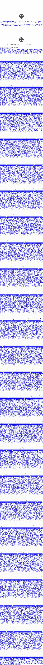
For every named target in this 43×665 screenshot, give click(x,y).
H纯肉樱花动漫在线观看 (11, 179)
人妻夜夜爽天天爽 (20, 62)
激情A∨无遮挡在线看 (24, 173)
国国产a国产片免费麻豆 (18, 631)
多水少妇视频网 (3, 91)
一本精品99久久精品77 (5, 194)
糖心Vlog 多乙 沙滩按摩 (25, 152)
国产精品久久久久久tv (26, 284)
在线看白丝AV (18, 179)
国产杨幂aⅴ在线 (39, 620)
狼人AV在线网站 (27, 281)
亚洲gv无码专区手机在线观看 (30, 555)
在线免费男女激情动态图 (11, 337)
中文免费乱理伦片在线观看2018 (5, 222)
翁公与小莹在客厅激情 (33, 467)
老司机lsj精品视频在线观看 (9, 228)
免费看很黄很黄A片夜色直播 (15, 406)
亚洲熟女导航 (37, 156)
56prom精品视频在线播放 (21, 180)
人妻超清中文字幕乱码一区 (34, 371)
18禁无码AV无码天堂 (6, 346)
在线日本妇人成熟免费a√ (6, 633)
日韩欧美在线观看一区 (7, 362)
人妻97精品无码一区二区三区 (25, 579)
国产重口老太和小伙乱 (29, 99)
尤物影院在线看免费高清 (18, 645)
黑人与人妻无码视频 (4, 303)
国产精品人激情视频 (34, 658)
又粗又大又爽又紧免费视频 (38, 180)
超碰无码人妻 (24, 104)
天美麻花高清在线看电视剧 (26, 275)
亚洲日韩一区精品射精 (10, 663)
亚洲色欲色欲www (17, 123)
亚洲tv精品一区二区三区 (19, 53)
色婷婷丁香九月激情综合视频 (20, 231)
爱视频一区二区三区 (35, 517)
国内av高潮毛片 (7, 516)
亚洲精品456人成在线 (20, 208)
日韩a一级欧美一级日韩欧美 (20, 622)
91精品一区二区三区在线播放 (19, 73)
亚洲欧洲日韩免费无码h (23, 615)
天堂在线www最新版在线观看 (15, 664)
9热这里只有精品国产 (29, 513)
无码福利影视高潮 (13, 144)
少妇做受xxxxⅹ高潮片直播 (26, 435)
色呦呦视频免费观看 (17, 349)
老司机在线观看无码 (19, 63)
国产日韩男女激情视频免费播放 (28, 379)
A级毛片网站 (33, 347)
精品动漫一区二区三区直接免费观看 (27, 207)
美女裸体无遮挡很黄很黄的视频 (36, 579)
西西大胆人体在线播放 (34, 451)
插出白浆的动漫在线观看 (29, 622)
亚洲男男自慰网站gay (28, 287)
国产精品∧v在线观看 (27, 580)
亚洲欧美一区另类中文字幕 (36, 518)
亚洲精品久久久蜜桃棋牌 (35, 389)
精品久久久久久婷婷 (15, 270)
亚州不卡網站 (36, 326)
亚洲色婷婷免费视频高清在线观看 (10, 415)
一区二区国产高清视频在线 (11, 306)
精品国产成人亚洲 (33, 623)
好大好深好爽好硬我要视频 (13, 182)
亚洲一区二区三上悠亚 (4, 397)
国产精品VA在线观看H (8, 512)
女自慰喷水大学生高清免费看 (26, 589)
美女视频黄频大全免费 (27, 323)
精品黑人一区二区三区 (35, 197)
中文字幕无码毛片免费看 (30, 229)
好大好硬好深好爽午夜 (17, 630)
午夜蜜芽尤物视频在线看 (10, 556)
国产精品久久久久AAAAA (36, 508)
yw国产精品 (10, 589)
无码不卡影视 (11, 78)
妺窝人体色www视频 (29, 180)
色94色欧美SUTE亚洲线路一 (15, 224)
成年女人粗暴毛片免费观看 (10, 644)
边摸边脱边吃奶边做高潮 (22, 482)
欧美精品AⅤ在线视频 (10, 352)
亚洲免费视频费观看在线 (8, 484)
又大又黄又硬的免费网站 (8, 328)
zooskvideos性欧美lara (7, 139)
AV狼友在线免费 (16, 531)
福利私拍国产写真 (32, 385)
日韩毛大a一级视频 (29, 403)
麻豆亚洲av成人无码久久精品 (24, 268)
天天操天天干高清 (33, 335)
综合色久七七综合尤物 (26, 642)
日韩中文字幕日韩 (5, 182)
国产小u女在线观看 (7, 385)
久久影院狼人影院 (32, 279)
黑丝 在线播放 (31, 131)
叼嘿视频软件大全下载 (29, 453)
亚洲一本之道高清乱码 (32, 570)
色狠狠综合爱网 (8, 459)
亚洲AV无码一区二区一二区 (20, 313)
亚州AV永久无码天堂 (22, 183)
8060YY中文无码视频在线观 (28, 151)
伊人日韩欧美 (33, 355)
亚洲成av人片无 (5, 466)
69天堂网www (36, 587)
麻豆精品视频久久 (7, 609)
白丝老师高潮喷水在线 (35, 647)
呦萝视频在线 (13, 587)
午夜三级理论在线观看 (9, 451)
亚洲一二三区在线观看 (13, 67)
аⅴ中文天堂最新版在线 (22, 641)
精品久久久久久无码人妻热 (17, 372)
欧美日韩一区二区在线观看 (35, 309)
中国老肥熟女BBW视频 (17, 611)
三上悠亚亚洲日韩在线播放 (21, 302)
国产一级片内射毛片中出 (9, 276)
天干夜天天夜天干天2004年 (13, 268)
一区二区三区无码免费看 (18, 68)
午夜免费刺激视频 (10, 661)
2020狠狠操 (35, 417)
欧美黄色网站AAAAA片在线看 (9, 402)
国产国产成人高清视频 (26, 150)
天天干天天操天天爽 (35, 566)
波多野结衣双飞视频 (8, 611)
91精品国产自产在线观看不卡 (25, 93)
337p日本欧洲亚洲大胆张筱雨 (15, 147)
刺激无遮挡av (27, 70)
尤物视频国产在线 (38, 320)
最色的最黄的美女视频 (32, 251)
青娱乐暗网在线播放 (5, 596)
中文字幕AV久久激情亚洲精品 (6, 93)
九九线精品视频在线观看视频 (9, 423)
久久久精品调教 (9, 450)
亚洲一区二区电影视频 (7, 587)
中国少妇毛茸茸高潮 (6, 427)
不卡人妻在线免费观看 (11, 164)
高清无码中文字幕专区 (6, 464)
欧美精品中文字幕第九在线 (10, 313)
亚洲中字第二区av (6, 234)
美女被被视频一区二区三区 (12, 568)
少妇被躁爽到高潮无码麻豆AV (6, 249)
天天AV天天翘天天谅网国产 (36, 113)
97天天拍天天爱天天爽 (4, 425)
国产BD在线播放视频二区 (30, 125)
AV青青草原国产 (37, 505)
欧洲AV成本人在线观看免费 (15, 579)
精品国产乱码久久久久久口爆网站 (19, 360)
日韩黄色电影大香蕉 (19, 323)
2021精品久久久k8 (12, 128)
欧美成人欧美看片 (15, 512)
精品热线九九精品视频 (10, 149)
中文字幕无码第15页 (11, 542)
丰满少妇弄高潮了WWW (25, 324)
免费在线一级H (27, 140)
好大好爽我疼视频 (3, 333)
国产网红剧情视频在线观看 (33, 463)
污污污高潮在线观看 (30, 183)
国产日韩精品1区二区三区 (6, 258)
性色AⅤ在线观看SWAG (14, 102)
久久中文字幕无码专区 (17, 219)
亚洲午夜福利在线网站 (28, 53)
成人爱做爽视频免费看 (26, 276)
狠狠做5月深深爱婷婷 (35, 662)
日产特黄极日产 (23, 657)
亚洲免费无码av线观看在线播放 (35, 380)
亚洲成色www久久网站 (15, 554)
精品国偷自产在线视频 (24, 156)
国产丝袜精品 (18, 113)
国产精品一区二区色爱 (7, 646)
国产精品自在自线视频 (35, 491)
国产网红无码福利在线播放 (5, 273)
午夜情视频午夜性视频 (35, 598)
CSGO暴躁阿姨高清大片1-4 (14, 232)
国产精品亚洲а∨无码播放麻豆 (34, 377)
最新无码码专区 (20, 221)
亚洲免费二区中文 (6, 260)
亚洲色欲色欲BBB (7, 615)
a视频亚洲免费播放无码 (17, 508)
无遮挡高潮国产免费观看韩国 (25, 271)
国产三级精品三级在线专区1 (19, 228)
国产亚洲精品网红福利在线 (23, 656)
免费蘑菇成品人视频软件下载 (6, 204)
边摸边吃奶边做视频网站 (22, 500)
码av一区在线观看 (21, 52)
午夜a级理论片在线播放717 (17, 566)
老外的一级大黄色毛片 (11, 169)
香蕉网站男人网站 (11, 426)
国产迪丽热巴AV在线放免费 (6, 448)
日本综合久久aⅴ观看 (27, 491)
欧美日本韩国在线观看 (24, 362)
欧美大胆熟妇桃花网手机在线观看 (16, 246)
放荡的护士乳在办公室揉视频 (13, 235)
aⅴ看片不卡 (33, 659)
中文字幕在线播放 (3, 338)
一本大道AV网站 (38, 196)
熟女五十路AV (15, 383)
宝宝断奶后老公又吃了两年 (6, 620)
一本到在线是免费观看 (23, 71)
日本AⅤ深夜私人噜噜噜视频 (23, 640)
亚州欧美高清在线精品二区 (28, 233)
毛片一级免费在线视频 (5, 347)
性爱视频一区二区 (19, 379)
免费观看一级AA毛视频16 (8, 331)
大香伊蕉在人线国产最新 (33, 147)
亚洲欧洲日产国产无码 (35, 457)
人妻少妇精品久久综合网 (31, 464)
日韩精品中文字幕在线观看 (6, 363)
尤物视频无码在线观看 (31, 500)
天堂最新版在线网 (31, 415)
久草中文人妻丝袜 (22, 429)
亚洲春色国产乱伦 (15, 638)
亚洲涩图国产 (17, 223)
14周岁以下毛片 (24, 545)
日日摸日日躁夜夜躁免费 (28, 62)
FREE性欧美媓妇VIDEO (27, 96)
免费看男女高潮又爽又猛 (23, 532)
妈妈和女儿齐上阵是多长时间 (17, 80)
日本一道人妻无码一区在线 (19, 661)
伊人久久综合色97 (16, 658)
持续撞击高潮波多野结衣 (16, 647)
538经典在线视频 (38, 415)
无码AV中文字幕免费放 (21, 195)
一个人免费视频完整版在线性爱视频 (20, 442)
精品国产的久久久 (21, 632)
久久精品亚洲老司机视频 (27, 61)
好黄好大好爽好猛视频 (23, 564)
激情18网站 (25, 269)
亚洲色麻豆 (4, 458)
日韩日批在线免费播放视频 (20, 407)
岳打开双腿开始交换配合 (34, 121)
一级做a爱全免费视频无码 (13, 656)
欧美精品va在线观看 (22, 303)
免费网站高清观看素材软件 (19, 307)
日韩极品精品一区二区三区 (8, 319)
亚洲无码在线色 (29, 312)
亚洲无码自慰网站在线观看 (35, 408)
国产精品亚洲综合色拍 (26, 621)
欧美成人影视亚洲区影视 (15, 117)
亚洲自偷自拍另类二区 (18, 227)
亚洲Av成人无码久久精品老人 (14, 287)
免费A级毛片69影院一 (27, 295)
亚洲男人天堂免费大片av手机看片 (6, 298)
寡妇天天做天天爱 (12, 225)
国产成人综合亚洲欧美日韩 (29, 300)
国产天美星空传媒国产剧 (23, 478)
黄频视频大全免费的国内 (18, 326)
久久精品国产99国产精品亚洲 (25, 480)
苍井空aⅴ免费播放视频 (9, 630)
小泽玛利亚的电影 (31, 636)
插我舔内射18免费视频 (16, 105)
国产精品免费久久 (38, 365)
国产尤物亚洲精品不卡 (35, 247)
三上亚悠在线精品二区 (20, 176)
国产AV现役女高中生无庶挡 (7, 141)
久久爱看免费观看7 (3, 180)
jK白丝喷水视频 (11, 114)
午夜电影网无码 (4, 217)
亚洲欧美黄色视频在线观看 (21, 306)
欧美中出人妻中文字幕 (36, 132)
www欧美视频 (2, 437)
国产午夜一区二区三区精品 (17, 299)
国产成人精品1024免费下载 (22, 559)
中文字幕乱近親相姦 (7, 586)
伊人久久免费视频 (23, 540)
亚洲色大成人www (11, 432)
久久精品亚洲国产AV (22, 638)
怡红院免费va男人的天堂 (8, 99)
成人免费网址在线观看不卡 (35, 645)
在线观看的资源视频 (3, 126)
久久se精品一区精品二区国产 (24, 322)
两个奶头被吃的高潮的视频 (29, 542)
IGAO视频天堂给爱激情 (11, 53)
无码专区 (35, 183)
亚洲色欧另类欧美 (17, 454)
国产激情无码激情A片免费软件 (6, 387)
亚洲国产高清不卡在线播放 (30, 94)
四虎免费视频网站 (23, 117)
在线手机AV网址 (6, 287)
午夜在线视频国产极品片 (20, 278)
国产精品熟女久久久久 (21, 544)
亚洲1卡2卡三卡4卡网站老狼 (27, 390)
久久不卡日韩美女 (9, 477)
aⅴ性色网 (15, 62)
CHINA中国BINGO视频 (35, 275)
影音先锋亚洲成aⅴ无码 (31, 514)
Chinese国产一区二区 (24, 456)
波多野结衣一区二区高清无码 (14, 194)
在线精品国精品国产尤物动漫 (5, 621)
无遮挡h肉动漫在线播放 (13, 481)
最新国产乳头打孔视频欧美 (29, 332)
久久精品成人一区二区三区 (35, 571)
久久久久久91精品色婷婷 (30, 488)
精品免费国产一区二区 (20, 520)
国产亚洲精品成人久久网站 (7, 175)
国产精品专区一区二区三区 (21, 229)
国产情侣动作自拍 (30, 143)
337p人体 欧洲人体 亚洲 (18, 413)
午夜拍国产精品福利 (20, 243)
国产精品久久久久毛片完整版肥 (18, 373)
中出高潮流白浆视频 (38, 125)
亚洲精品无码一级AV (17, 348)
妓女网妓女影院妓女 (15, 294)
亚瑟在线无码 (10, 279)
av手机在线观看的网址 (16, 530)
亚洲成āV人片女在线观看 (34, 168)
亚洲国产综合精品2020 (38, 52)
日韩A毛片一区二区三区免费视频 (32, 503)
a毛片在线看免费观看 (31, 104)
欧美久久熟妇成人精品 (9, 595)
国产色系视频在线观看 (25, 534)
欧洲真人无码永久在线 (33, 54)
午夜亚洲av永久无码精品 (8, 398)
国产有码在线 (12, 280)
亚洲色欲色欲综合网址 (37, 255)
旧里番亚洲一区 (37, 387)
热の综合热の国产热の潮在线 (24, 310)
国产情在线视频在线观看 (4, 463)
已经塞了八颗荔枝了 (37, 86)
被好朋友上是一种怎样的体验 (36, 198)
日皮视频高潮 (36, 409)
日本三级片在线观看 (3, 189)
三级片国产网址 (32, 381)
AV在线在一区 (22, 287)
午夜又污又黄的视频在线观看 (26, 611)
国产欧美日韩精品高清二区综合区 (34, 425)
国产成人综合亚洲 (14, 157)
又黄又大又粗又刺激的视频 (33, 74)
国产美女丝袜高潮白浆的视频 (14, 493)
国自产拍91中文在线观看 (34, 554)
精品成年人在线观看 (36, 163)
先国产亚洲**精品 (20, 91)
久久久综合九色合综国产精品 (29, 216)
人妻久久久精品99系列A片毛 (18, 202)
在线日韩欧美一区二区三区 (18, 253)
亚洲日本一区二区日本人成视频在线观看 (35, 434)
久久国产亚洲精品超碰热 (8, 61)
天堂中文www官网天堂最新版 (28, 88)
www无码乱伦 (38, 528)
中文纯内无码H (24, 254)
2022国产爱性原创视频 (25, 158)
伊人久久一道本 (38, 567)
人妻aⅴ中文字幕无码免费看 (20, 116)
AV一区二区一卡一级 (33, 272)
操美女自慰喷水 (18, 321)
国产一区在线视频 (33, 349)
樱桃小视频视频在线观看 (19, 378)
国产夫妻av (33, 271)
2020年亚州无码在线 (31, 334)
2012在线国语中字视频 (24, 319)
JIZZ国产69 (12, 515)
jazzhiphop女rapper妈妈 (36, 127)
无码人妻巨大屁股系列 (25, 100)
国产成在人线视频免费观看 (13, 143)
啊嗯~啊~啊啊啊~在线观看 (5, 69)
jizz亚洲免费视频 (6, 225)
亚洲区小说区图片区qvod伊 (33, 305)
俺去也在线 (29, 638)
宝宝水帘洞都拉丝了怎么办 (35, 119)
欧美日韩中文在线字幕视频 (32, 129)
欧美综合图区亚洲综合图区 (33, 77)
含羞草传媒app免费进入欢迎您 (8, 540)
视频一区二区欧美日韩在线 (26, 483)
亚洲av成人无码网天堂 (16, 320)
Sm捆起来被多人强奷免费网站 (25, 613)
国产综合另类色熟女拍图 (9, 77)
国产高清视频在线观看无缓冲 (20, 513)
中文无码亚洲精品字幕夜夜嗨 (23, 404)
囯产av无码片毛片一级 (20, 220)
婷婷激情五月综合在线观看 (35, 281)
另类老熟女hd (38, 410)
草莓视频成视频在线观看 (29, 505)
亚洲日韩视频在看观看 (36, 243)
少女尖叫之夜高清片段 (17, 509)
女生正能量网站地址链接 (8, 372)
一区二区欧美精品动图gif (28, 220)
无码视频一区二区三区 (27, 246)
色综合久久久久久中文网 (15, 598)
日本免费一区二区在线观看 (37, 350)
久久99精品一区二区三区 (24, 54)
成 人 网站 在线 (15, 190)
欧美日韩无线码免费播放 (31, 543)
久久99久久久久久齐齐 (13, 440)
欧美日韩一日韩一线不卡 (9, 534)
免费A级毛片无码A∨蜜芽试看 (24, 412)
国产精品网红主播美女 (18, 460)
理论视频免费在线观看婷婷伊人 (18, 89)
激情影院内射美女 (24, 248)
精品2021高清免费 (23, 485)
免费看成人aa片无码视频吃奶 (26, 474)
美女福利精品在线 (6, 286)
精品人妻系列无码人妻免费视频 (18, 146)
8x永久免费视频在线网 (10, 123)
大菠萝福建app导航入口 (18, 284)
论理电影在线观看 (32, 528)
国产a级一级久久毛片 (38, 416)
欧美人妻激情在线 (28, 389)
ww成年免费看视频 (28, 424)
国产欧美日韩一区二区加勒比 (23, 131)
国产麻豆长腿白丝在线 (22, 397)
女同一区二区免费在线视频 (6, 467)
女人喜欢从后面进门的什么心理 (13, 592)
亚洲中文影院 (25, 77)
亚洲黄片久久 (36, 612)
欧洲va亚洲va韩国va (5, 339)
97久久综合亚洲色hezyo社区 (31, 280)
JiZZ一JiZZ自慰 (8, 510)
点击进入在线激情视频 (34, 604)
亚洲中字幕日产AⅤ (22, 304)
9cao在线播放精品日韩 (28, 273)
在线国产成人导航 (22, 490)
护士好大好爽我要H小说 (25, 475)
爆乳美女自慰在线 (25, 74)
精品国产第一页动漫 (16, 201)
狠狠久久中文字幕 (31, 193)
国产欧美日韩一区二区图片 (8, 581)
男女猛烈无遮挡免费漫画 (25, 121)
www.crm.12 (2, 209)
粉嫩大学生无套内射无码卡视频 (8, 326)
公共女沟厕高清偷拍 (23, 86)
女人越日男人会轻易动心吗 (24, 294)
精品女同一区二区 (3, 647)
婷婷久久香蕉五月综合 (32, 404)
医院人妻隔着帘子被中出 (8, 594)
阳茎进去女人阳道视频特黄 (6, 494)
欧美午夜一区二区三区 (37, 630)
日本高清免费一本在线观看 (26, 384)
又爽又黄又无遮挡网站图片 (14, 558)
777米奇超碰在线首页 (9, 557)
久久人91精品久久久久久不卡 (20, 90)
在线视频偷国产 (21, 190)
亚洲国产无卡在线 (5, 637)
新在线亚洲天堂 (12, 148)
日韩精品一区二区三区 (16, 620)
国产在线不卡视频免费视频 (5, 435)
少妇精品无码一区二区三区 (25, 610)
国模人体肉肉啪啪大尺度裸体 (37, 208)
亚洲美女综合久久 (35, 619)
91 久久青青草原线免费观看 (15, 301)
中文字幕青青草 (38, 520)
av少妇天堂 (27, 501)
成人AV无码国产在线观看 (12, 519)
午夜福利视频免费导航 (34, 475)
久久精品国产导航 (13, 391)
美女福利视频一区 (30, 148)
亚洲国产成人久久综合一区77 (31, 311)
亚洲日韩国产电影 (22, 593)
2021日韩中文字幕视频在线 (20, 241)
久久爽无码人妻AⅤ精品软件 (26, 530)
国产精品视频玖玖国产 (14, 334)
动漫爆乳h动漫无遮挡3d (27, 358)
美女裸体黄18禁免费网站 (11, 416)
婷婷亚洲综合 (2, 183)
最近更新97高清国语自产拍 (14, 660)
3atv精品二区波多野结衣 (13, 544)
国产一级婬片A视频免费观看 (22, 439)
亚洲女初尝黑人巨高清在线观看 (14, 359)
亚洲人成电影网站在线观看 (34, 427)
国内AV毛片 (4, 491)
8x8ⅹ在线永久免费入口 (11, 206)
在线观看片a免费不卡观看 (18, 618)
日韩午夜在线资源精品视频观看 (22, 570)
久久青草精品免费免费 (18, 209)
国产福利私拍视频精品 (18, 384)
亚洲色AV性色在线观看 (29, 492)
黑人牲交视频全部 (25, 364)
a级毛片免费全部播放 (28, 101)
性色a (41, 489)
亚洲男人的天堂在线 (20, 165)
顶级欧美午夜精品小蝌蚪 (12, 170)
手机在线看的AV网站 (24, 604)
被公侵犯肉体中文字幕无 (17, 256)
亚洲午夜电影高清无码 (11, 455)
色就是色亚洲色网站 (28, 170)
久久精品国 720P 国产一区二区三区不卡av (33, 205)
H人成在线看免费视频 (38, 225)
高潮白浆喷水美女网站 (20, 494)
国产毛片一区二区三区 (27, 247)
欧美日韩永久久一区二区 (5, 624)
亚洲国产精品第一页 (17, 230)
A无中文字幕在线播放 (15, 183)
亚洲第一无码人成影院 (13, 466)
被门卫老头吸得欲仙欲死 (26, 566)
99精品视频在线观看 (9, 173)
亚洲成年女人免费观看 (5, 78)
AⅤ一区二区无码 (6, 558)
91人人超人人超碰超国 (25, 349)
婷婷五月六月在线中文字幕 (30, 303)
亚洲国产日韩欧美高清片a (29, 69)
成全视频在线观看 (14, 541)
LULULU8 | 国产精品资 (32, 462)
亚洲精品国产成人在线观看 (19, 491)
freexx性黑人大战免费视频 (6, 157)
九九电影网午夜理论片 (32, 154)
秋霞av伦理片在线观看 (16, 309)
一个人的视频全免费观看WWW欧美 (32, 274)
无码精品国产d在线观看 (4, 401)
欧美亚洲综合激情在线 (26, 460)
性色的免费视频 (6, 410)
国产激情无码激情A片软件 (35, 227)
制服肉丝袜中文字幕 (36, 454)
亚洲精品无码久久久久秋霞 (14, 272)
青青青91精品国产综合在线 (9, 73)
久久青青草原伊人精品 (12, 379)
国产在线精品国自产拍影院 (13, 532)
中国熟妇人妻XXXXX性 (21, 634)
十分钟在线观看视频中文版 (34, 660)
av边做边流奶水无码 (26, 423)
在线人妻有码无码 (18, 178)
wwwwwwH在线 (3, 650)
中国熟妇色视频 (27, 443)
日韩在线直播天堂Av (38, 481)
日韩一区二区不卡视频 (8, 254)
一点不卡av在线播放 (35, 384)
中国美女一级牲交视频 (31, 320)
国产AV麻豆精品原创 (38, 639)
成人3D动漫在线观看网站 (14, 564)
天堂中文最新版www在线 (26, 486)
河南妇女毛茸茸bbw (23, 148)
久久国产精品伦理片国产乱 (8, 511)
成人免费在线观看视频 (18, 74)
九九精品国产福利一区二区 (11, 241)
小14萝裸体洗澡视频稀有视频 (15, 604)
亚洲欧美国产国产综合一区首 (18, 141)
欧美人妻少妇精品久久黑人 (27, 458)
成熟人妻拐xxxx (22, 592)
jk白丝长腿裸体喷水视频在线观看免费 (9, 388)
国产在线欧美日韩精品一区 (31, 302)
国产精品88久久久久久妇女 (32, 260)
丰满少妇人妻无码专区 (11, 332)
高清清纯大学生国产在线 (34, 217)
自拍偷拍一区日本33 (10, 335)
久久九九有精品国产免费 (29, 405)
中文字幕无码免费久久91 (36, 118)
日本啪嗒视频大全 (32, 562)
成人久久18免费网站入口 (13, 129)
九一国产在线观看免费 (30, 66)
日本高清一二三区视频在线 (28, 255)
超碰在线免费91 (33, 480)
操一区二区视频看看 (18, 269)
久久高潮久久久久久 (30, 481)
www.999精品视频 (31, 232)
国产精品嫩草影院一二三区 (33, 440)
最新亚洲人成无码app (38, 615)
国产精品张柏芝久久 (22, 153)
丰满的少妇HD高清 (29, 87)
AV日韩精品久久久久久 (10, 390)
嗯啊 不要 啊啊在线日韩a (10, 247)
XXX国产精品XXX (19, 126)
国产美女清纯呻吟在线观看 (27, 449)
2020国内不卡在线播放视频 (23, 565)
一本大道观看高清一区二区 (27, 127)
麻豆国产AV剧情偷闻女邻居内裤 (28, 209)
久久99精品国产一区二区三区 (11, 535)
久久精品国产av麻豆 (25, 106)
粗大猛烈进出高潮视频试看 (10, 278)
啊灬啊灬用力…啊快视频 (12, 125)
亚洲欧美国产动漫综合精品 (10, 610)
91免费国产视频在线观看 (25, 450)
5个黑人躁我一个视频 (36, 354)
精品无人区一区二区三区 (32, 456)
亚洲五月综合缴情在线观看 (22, 553)
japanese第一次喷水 (16, 319)
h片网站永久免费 (39, 349)
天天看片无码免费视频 (23, 308)
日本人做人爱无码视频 (30, 386)
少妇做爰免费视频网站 (21, 492)
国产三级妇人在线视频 (15, 305)
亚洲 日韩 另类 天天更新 (9, 349)
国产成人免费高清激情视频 (15, 569)
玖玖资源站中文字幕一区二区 (7, 658)
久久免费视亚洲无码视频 (25, 459)
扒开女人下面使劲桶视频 (21, 386)
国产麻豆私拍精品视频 (28, 267)
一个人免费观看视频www (37, 165)
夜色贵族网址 (20, 510)
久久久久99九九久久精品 (10, 417)
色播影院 (31, 454)
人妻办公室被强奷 (14, 52)
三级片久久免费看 (29, 350)
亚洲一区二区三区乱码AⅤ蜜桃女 (20, 489)
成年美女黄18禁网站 (16, 557)
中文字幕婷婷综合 (39, 400)
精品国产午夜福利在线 (13, 399)
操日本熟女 (30, 132)
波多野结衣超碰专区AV (7, 554)
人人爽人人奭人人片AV (20, 169)
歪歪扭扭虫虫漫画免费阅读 (12, 193)
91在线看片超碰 (15, 322)
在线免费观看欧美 (39, 462)
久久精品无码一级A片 (30, 431)
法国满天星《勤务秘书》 (13, 559)
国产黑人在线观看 (31, 478)
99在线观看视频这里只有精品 (5, 207)
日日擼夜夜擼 (17, 148)
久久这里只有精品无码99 (32, 581)
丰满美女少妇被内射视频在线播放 (23, 529)
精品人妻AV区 (20, 251)
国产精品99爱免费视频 (4, 616)
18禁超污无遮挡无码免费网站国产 (7, 480)
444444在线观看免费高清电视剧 (10, 357)
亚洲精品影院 (38, 360)
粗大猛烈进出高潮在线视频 (31, 620)
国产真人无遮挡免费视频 (36, 61)
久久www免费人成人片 (5, 391)
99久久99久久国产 (4, 432)
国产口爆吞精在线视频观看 (13, 636)
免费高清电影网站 (30, 105)
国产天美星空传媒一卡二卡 (11, 243)
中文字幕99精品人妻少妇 (36, 53)
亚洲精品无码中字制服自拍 (26, 659)
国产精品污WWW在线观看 (25, 113)
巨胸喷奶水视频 (31, 383)
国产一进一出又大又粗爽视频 (28, 68)
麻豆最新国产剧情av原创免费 (17, 104)
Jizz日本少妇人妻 (8, 117)
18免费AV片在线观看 (35, 580)
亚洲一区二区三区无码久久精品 (35, 443)
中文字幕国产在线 (12, 197)
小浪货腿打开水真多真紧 (35, 515)
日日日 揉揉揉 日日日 (29, 634)
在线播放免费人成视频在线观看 (27, 590)
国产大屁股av (4, 168)
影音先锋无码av (11, 64)
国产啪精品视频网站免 (6, 561)
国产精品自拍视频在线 (20, 225)
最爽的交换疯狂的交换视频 (22, 514)
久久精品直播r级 (38, 478)
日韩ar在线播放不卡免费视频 (15, 54)
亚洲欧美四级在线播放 (17, 296)
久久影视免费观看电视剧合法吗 (36, 591)
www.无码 (5, 195)
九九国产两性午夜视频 (37, 541)
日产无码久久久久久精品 (18, 77)
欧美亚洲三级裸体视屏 (11, 353)
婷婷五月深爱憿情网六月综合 (31, 360)
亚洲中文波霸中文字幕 (7, 245)
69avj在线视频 (2, 364)
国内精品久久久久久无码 (13, 641)
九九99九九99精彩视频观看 (38, 333)
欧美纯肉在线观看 (22, 346)
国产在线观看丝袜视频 (12, 250)
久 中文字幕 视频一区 (14, 215)
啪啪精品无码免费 (8, 403)
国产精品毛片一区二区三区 (28, 144)
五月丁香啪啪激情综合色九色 (22, 166)
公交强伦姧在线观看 (28, 607)
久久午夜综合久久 (12, 485)
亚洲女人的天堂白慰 (7, 104)
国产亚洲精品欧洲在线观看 (6, 305)
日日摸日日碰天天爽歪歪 (23, 616)
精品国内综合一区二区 (30, 485)
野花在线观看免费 (35, 609)
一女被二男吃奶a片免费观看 (10, 608)
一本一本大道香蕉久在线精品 (33, 174)
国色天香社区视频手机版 (36, 449)
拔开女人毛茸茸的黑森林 (10, 269)
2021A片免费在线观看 (18, 390)
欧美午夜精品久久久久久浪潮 (28, 167)
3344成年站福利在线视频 (16, 546)
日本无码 (6, 128)
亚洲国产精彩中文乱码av (36, 112)
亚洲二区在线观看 (16, 594)
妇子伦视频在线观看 (14, 609)
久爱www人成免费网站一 (28, 511)
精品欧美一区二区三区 (35, 638)
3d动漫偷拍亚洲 (9, 89)
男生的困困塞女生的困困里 (15, 252)
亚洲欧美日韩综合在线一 (8, 119)
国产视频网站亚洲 (4, 468)
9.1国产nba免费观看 (31, 258)
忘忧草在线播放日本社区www (16, 245)
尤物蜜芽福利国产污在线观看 (33, 166)
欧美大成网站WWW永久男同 (34, 414)
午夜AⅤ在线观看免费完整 (16, 528)
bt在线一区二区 (22, 658)
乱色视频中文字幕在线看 (31, 400)
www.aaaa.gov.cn (4, 96)
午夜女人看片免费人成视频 (38, 634)
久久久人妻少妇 (34, 435)
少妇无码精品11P (12, 401)
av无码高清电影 (20, 226)
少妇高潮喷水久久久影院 (20, 542)
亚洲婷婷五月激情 (10, 537)
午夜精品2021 (6, 129)
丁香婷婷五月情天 (18, 545)
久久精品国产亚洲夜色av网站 (11, 439)
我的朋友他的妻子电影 (37, 144)
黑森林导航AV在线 (33, 345)
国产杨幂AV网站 (14, 510)
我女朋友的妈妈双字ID (26, 198)
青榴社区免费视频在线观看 (24, 554)
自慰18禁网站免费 (29, 338)
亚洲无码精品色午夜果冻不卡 (21, 587)
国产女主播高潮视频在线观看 (25, 97)
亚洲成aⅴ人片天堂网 (18, 112)
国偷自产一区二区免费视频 (34, 650)
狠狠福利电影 (4, 124)
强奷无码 (5, 170)
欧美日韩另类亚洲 (29, 649)
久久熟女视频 (16, 217)
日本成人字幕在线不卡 (17, 589)
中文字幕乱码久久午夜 (27, 91)
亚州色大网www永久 (8, 518)
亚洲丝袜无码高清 (33, 359)
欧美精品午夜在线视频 (39, 232)
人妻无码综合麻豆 (5, 63)
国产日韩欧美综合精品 (20, 535)
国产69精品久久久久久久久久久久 (21, 400)
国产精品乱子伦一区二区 (15, 586)
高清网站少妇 (21, 333)
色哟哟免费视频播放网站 (38, 584)
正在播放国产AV (37, 277)
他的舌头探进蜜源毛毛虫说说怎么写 (35, 646)
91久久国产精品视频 (27, 661)
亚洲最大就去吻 (11, 98)
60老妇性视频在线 (13, 302)
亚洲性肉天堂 (13, 244)
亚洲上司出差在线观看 (26, 230)
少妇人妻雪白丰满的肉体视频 (18, 281)
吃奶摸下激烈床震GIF (6, 267)
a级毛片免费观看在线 (28, 352)
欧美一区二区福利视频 (25, 479)
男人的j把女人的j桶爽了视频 (33, 235)
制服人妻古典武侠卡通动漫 (28, 221)
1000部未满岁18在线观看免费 (9, 151)
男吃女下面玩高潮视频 (32, 145)
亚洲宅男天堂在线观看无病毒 (7, 202)
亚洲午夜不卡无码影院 (8, 229)
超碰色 (29, 604)
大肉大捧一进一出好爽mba (14, 597)
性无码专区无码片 (6, 272)
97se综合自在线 (7, 533)
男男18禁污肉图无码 (30, 98)
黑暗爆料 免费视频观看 (35, 460)
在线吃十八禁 (26, 253)
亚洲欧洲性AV (2, 635)
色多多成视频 (35, 287)
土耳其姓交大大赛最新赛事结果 (8, 327)
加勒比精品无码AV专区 (29, 304)
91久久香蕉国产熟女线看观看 (24, 623)
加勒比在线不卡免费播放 (15, 448)
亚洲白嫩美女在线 (27, 363)
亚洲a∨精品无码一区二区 (34, 533)
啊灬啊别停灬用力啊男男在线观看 (32, 490)
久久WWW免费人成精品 (18, 149)
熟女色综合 (18, 433)
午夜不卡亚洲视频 (37, 556)
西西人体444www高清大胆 (6, 312)
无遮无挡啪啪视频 (10, 217)
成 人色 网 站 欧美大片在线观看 (7, 150)
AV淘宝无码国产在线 (5, 268)
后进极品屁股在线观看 (21, 49)
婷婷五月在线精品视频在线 (21, 431)
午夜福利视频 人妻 (27, 355)
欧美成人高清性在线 (17, 543)
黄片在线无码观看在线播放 (24, 272)
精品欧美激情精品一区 (4, 205)
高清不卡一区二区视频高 (26, 178)
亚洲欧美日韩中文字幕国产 (19, 261)
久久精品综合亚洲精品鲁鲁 (37, 607)
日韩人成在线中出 (32, 298)
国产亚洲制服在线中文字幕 (22, 193)
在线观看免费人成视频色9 (31, 201)
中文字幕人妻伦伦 (10, 333)
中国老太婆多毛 (23, 605)
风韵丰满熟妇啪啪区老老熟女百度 (31, 79)
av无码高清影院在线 (37, 564)
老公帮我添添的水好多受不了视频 (19, 99)
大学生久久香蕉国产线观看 (10, 361)
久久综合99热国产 (17, 534)
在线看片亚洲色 (34, 557)
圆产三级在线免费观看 (11, 354)
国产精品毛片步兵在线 (5, 359)
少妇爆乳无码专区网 (7, 407)
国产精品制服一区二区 (32, 67)
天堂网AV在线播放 (30, 538)
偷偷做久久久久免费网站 (28, 163)
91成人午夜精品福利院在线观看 (17, 295)
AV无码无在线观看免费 (35, 644)
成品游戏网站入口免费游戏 (29, 257)
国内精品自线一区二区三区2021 (13, 593)
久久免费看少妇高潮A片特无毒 (18, 398)
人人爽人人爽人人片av (39, 332)
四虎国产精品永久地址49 (35, 530)
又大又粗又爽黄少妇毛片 (5, 456)
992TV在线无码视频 (13, 533)
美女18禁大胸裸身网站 (4, 414)
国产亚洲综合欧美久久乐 (17, 581)
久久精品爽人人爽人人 (38, 66)
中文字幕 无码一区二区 (4, 488)
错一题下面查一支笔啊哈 (13, 560)
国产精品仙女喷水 (15, 387)
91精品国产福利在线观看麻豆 (37, 535)
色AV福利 (32, 97)
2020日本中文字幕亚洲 (11, 336)
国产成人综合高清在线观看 (5, 406)
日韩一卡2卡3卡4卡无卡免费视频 (16, 619)
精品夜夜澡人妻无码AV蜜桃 (7, 94)
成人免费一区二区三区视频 (22, 174)
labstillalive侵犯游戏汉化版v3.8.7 (7, 68)
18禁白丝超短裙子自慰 (17, 142)
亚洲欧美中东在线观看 (31, 248)
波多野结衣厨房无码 (18, 432)
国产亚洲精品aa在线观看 (34, 230)
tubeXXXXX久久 (22, 452)
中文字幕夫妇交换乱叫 (18, 364)
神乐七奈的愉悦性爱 (4, 559)
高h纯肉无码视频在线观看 (12, 386)
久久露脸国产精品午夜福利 (5, 147)
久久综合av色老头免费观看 (10, 433)
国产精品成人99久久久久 (6, 158)
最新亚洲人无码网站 (29, 426)
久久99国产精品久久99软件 (5, 490)
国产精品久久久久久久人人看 (16, 583)
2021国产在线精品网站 (24, 586)
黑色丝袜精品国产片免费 (20, 607)
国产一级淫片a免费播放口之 (12, 632)
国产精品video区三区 (17, 172)
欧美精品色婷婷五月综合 (27, 510)
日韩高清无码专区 (7, 664)
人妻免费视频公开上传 (4, 166)
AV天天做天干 (28, 526)
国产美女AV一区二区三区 (36, 273)
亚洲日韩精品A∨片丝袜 (8, 412)
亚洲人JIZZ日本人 (3, 53)
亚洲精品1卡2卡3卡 (27, 507)
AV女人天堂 (14, 229)
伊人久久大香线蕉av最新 (5, 144)
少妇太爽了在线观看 (38, 182)
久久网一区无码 (35, 511)
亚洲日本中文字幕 (8, 294)
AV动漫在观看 (15, 308)
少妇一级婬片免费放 (25, 467)
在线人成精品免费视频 (29, 95)
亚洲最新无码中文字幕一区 (15, 457)
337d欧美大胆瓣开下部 (28, 632)
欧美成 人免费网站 (24, 348)
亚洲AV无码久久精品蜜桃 (26, 631)
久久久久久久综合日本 (36, 283)
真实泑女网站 (21, 273)
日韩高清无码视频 (29, 540)
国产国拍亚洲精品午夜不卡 (31, 65)
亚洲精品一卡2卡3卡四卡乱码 (15, 475)
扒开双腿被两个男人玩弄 (14, 490)
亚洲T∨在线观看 (16, 412)
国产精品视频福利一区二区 (9, 645)
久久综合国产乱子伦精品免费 (12, 70)
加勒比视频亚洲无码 (4, 98)
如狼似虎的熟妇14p (32, 92)
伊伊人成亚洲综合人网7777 (18, 61)
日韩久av (34, 649)
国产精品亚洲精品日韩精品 (28, 63)
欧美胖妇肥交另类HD (30, 466)
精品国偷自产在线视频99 (28, 568)
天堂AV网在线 (2, 608)
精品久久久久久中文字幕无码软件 (9, 311)
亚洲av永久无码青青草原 (18, 487)
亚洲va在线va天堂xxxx (26, 293)
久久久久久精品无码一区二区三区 (26, 155)
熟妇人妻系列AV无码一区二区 (12, 177)
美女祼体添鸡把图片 (37, 88)
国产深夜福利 (35, 461)
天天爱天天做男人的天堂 (5, 271)
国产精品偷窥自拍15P (9, 296)
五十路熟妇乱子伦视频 (26, 80)
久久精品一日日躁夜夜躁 (26, 515)
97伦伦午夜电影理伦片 (32, 244)
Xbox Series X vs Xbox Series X (12, 174)
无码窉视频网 (8, 478)
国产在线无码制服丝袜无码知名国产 (33, 234)
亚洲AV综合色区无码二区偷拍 (23, 440)
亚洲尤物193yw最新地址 (9, 364)
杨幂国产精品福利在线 (15, 633)
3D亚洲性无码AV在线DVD (9, 199)
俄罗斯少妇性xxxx (33, 324)
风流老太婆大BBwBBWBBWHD (29, 378)
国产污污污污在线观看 (30, 346)
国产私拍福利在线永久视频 (22, 129)
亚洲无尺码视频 (15, 293)
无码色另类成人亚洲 (28, 208)
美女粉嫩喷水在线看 (16, 650)
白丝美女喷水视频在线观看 (17, 486)
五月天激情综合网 (37, 231)
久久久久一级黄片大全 (14, 153)
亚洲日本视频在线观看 (21, 567)
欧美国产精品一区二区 (33, 501)
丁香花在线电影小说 (32, 270)
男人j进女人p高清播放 (37, 506)
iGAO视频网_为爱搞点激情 (34, 516)
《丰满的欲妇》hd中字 (4, 125)
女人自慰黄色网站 (32, 194)
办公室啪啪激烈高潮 (20, 242)
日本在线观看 (9, 275)
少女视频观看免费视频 (31, 410)
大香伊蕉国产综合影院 (16, 462)
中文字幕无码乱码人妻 (13, 585)
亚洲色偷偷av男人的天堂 (10, 90)
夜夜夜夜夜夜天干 (24, 401)
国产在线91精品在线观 (37, 373)
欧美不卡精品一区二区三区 (24, 438)
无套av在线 (38, 502)
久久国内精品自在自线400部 (20, 124)
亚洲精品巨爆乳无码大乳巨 (22, 572)
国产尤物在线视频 (7, 639)
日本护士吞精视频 (14, 65)
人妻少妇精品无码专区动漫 (10, 198)
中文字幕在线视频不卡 (20, 646)
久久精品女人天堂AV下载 (29, 336)
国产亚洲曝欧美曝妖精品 (14, 561)
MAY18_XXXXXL (3, 216)
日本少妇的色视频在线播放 (23, 636)
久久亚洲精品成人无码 (13, 555)
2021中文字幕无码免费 (30, 641)
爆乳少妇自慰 (3, 556)
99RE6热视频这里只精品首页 (9, 261)
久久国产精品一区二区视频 (32, 401)
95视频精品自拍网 (3, 49)
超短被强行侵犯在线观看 (22, 481)
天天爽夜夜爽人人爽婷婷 (29, 537)
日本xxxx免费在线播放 (26, 328)
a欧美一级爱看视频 (19, 608)
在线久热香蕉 (24, 464)
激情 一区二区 (10, 565)
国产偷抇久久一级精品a (21, 584)
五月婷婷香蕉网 (32, 106)
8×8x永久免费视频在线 (11, 113)
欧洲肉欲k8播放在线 (25, 279)
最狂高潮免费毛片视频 (7, 583)
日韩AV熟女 (38, 464)
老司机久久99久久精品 (12, 283)
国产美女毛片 (39, 404)
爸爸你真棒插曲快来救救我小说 (36, 204)
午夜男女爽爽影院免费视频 (25, 647)
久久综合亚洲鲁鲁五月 (7, 371)
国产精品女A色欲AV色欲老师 (12, 95)
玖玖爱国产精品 (14, 258)
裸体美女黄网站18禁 (10, 152)
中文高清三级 (12, 267)
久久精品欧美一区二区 (24, 223)
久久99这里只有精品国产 (16, 249)
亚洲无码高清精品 (33, 158)
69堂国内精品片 (28, 116)
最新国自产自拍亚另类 (20, 197)
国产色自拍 (17, 485)
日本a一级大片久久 (10, 631)
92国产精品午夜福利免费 (34, 546)
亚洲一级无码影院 (21, 70)
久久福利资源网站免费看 (8, 508)
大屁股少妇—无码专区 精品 (20, 455)
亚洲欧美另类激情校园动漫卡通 (20, 417)
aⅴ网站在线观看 (18, 206)
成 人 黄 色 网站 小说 (19, 216)
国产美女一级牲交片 (18, 127)
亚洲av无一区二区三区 (29, 461)
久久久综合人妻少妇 (21, 69)
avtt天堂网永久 (2, 580)
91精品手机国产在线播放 (35, 621)
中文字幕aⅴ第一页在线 (22, 639)
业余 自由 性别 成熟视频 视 (10, 323)
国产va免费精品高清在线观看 (25, 557)
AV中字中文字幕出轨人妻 (18, 663)
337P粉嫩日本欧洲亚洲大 (18, 347)
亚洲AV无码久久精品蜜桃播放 (13, 414)
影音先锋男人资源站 (12, 63)
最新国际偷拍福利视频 (37, 215)
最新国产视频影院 (10, 106)
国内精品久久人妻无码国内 (15, 196)
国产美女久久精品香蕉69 (30, 657)
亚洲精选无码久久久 (35, 139)
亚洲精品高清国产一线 (37, 453)
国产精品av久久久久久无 (16, 330)
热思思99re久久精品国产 (30, 387)
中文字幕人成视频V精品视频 (20, 280)
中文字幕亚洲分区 (38, 347)
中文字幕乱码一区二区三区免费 (23, 286)
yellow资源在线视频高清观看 (27, 283)
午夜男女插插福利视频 (19, 247)
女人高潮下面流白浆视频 (25, 120)
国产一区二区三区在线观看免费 (10, 431)
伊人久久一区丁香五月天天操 (21, 468)
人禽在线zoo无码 (39, 241)
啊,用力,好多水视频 (36, 632)
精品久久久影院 (19, 357)
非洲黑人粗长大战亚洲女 (15, 362)
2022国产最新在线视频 (26, 245)
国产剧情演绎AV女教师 (22, 65)
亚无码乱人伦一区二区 (5, 656)
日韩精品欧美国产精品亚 (30, 250)
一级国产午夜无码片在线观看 (21, 205)
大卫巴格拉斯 (29, 388)
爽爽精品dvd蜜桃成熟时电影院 (9, 51)
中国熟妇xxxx (19, 464)
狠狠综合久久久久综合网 (20, 461)
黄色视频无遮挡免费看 (22, 541)
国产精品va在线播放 (30, 203)
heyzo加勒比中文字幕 (26, 347)
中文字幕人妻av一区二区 (5, 200)
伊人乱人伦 (6, 555)
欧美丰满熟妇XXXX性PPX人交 (12, 588)
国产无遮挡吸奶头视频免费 (21, 312)
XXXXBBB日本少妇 (12, 339)
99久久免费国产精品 (30, 308)
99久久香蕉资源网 (10, 531)
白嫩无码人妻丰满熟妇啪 (5, 302)
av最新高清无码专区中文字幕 (13, 233)
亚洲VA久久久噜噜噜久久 (17, 130)
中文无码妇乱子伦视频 (7, 244)
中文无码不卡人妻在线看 (9, 517)
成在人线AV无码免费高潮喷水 (21, 624)
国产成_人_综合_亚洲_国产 (13, 425)
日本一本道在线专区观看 (17, 376)
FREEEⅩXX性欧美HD (34, 476)
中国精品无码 (38, 285)
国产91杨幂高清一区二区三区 (9, 378)
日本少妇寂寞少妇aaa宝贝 (9, 400)
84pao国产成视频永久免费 (11, 180)
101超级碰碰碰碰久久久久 (25, 119)
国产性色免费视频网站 (21, 170)
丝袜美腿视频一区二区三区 (28, 141)
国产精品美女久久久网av (31, 123)
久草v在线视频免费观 (30, 301)
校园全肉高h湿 (34, 49)
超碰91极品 (28, 397)
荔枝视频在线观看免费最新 (26, 518)
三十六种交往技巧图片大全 (27, 199)
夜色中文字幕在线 (30, 254)
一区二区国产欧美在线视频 (17, 458)
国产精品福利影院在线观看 (37, 192)
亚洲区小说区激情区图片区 (15, 171)
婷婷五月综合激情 (7, 541)
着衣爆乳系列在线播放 (24, 594)
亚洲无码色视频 (14, 139)
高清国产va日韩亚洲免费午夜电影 (20, 98)
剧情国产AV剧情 (33, 276)
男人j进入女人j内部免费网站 (12, 453)
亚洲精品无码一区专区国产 (33, 531)
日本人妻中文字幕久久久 (9, 460)
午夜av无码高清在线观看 (28, 663)
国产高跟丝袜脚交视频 (19, 353)
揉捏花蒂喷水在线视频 (8, 130)
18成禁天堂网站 (22, 350)
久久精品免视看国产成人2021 (36, 487)
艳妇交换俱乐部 (27, 476)
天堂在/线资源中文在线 (4, 181)
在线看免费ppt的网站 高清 (5, 623)
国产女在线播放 (18, 401)
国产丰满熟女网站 (11, 112)
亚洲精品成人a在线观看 (11, 441)
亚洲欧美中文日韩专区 (22, 365)
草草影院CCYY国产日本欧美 (33, 494)
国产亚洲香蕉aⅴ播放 (7, 80)
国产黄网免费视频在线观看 (30, 241)
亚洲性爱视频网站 (36, 361)
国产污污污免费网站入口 (24, 516)
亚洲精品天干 (29, 619)
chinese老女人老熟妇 (15, 606)
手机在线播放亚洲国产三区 (19, 506)
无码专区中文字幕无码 (18, 662)
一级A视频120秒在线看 (35, 613)
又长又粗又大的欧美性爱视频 (33, 430)
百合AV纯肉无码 (38, 659)
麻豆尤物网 (40, 147)
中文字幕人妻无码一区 (22, 285)
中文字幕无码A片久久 (21, 257)
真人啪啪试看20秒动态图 (6, 252)
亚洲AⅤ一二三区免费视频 (32, 553)
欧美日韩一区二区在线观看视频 (11, 226)
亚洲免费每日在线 (9, 383)
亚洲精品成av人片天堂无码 (30, 285)
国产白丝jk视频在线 (37, 538)
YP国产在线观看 (5, 221)
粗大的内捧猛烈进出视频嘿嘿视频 (26, 192)
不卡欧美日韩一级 (11, 127)
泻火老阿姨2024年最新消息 (6, 277)
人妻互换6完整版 (28, 242)
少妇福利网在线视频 (36, 169)
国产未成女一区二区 (38, 485)
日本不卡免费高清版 (35, 477)
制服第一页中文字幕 (10, 491)
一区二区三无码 (20, 363)
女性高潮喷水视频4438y (14, 452)
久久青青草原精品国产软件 (24, 335)
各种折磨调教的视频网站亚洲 (33, 578)
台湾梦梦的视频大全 (35, 458)
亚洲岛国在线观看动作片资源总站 (8, 227)
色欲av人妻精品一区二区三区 (25, 406)
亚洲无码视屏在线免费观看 (10, 321)
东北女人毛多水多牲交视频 (34, 222)
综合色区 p (27, 115)
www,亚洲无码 (38, 335)
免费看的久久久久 (10, 389)
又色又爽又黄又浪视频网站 (18, 511)
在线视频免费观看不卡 (28, 139)
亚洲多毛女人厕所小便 (9, 62)
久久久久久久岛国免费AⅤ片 (24, 385)
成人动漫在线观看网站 (12, 468)
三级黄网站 (24, 477)
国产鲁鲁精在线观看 (11, 205)
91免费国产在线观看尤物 (34, 120)
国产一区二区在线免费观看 (29, 536)
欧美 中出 (20, 293)
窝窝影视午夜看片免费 (28, 353)
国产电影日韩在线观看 (22, 182)
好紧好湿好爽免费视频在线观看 (29, 552)
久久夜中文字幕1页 (19, 415)
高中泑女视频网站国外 (31, 321)
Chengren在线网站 (10, 384)
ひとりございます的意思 (16, 103)
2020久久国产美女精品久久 (5, 156)
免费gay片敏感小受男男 (26, 582)
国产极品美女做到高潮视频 (12, 145)
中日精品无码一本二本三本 (22, 260)
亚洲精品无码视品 (38, 258)
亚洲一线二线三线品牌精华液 (29, 190)
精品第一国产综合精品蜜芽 (34, 219)
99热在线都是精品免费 (29, 195)
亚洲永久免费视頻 (13, 464)
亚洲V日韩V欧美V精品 (33, 296)
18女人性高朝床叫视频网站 (30, 325)
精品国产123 (26, 377)
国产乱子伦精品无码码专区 (32, 512)
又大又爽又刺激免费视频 (24, 531)
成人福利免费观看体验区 (11, 607)
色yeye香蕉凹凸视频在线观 (29, 539)
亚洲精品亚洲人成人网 (21, 555)
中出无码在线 (32, 177)
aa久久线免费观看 (8, 528)
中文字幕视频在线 (12, 513)
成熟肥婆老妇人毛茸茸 (6, 345)
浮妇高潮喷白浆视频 (25, 130)
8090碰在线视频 (4, 191)
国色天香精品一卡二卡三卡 (16, 582)
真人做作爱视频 (37, 536)
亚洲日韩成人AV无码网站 (16, 518)
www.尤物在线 (37, 452)
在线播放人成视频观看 (16, 298)
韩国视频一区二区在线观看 (6, 408)
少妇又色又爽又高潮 (25, 219)
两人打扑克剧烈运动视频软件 (38, 337)
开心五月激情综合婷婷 (19, 423)
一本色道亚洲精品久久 (18, 515)
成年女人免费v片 (16, 203)
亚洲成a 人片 (9, 591)
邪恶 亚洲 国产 (17, 610)
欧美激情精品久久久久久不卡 (32, 482)
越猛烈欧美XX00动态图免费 (17, 375)
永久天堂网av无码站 (6, 564)
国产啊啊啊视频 (31, 362)
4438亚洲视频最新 (16, 480)
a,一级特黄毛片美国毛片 (36, 172)
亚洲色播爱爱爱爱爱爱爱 (17, 484)
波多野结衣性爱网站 (38, 282)
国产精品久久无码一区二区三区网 (25, 561)
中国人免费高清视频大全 (25, 222)
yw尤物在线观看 (15, 154)
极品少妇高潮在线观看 (14, 596)
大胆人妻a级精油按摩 (13, 640)
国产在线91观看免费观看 (34, 412)
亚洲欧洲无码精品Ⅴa (15, 501)
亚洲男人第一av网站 (31, 156)
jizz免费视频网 (8, 571)
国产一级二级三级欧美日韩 (30, 452)
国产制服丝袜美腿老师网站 (25, 457)
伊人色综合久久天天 (33, 363)
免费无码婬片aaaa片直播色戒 (28, 126)
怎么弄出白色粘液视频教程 (5, 102)
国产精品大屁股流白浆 (34, 245)
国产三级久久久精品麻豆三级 (12, 49)
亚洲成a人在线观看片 (33, 114)
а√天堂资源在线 (38, 250)
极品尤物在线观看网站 (35, 351)
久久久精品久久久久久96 (13, 234)
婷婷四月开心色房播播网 (5, 153)
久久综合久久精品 (9, 428)
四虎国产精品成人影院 (13, 410)
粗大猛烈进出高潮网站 (19, 361)
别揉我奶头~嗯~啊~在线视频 (28, 339)
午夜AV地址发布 (34, 561)
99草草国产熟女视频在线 (37, 170)
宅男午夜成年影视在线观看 (10, 60)
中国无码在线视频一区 (13, 637)
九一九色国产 (8, 642)
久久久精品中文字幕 (10, 284)
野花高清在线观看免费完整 (8, 373)
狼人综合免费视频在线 (28, 169)
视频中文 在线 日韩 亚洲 (22, 519)
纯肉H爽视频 (7, 334)
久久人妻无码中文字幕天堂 (8, 360)
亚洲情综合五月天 (9, 650)
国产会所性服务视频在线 (18, 167)
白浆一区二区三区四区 (12, 181)
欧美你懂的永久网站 (21, 157)
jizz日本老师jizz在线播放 (16, 254)
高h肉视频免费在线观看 (16, 248)
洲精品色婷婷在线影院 (11, 191)
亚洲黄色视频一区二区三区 (6, 569)
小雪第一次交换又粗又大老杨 (16, 207)
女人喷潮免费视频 (27, 197)
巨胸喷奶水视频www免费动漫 (8, 562)
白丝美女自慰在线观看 (10, 329)
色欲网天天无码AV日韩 (28, 215)
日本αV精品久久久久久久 (25, 171)
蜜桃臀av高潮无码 (28, 504)
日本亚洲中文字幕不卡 (28, 146)
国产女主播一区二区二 (28, 307)
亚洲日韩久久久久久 (28, 630)
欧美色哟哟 (35, 220)
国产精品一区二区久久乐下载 (20, 329)
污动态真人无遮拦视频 (7, 657)
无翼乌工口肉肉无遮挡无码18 (32, 60)
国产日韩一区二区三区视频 (6, 617)
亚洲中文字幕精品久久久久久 (33, 348)
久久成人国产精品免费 (18, 106)
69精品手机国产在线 (8, 530)
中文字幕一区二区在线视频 (32, 356)
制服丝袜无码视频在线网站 (37, 221)
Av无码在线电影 (39, 413)
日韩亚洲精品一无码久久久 (31, 138)
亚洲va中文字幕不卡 (20, 443)
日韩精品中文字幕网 (33, 643)
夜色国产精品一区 (23, 320)
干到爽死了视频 (23, 196)
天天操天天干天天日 (4, 424)
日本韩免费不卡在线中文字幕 (22, 67)
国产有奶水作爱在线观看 (20, 189)
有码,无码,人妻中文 (21, 596)
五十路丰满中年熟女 (20, 399)
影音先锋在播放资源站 (10, 563)
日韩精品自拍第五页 (28, 398)
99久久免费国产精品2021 (28, 637)
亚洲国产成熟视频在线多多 (30, 297)
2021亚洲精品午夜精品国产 (15, 516)
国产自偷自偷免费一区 (32, 448)
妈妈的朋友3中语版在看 (9, 74)
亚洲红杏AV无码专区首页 (16, 275)
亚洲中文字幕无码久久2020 (31, 468)
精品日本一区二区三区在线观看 (24, 411)
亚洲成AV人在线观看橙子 (24, 454)
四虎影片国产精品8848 (35, 299)
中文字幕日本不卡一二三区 (29, 416)
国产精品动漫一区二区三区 (33, 656)
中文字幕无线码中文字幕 (10, 355)
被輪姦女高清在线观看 (31, 502)
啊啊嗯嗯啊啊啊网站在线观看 (6, 643)
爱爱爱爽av (11, 347)
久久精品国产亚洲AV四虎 (23, 232)
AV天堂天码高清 (9, 100)
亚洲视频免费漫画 (9, 293)
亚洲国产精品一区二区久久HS (28, 441)
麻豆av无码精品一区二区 (19, 351)
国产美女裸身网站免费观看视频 (16, 50)
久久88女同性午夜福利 (13, 257)
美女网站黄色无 (29, 417)
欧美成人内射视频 (4, 379)
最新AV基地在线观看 (10, 124)
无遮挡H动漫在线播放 (26, 380)
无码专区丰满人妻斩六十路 (10, 75)
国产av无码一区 (28, 455)
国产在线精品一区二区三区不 (11, 614)
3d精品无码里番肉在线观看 (23, 92)
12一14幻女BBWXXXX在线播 (32, 117)
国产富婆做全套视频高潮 (8, 411)
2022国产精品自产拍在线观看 (37, 424)
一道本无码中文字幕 (33, 224)
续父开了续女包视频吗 (22, 66)
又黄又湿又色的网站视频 (35, 178)
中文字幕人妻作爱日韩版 (6, 356)
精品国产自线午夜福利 (9, 543)
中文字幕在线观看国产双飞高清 (21, 244)
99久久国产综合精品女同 (13, 429)
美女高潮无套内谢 (36, 489)
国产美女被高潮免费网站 (29, 407)
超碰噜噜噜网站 (35, 307)
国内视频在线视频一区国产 (37, 155)
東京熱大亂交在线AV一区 (14, 273)
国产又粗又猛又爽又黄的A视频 (32, 465)
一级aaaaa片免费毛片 (7, 567)
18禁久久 (26, 494)
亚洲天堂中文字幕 (34, 423)
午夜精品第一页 (37, 69)
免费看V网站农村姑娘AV (38, 339)
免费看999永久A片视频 (25, 103)
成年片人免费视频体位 (34, 140)
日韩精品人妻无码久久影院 (26, 595)
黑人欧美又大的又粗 (25, 509)
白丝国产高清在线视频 (38, 90)
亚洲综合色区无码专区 (33, 294)
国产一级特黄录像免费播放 (5, 640)
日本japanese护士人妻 (20, 507)
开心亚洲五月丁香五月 (6, 659)
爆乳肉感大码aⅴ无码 (17, 436)
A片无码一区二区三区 (7, 295)
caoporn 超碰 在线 (33, 218)
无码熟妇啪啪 (6, 662)
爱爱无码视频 (25, 415)
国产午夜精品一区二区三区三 (22, 538)
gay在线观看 (38, 562)
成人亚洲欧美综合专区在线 (7, 154)
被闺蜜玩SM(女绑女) (20, 101)
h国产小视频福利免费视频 (13, 397)
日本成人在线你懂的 (6, 475)
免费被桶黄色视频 (33, 582)
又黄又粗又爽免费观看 (12, 539)
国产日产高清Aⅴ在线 (28, 337)
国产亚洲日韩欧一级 (16, 605)
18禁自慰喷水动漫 (37, 148)
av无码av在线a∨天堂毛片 (30, 365)
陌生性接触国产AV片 (9, 436)
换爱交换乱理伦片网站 (26, 372)
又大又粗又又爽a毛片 (14, 356)
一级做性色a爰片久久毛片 (30, 605)
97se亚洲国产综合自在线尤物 (23, 258)
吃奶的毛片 (13, 407)
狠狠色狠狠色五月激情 (18, 327)
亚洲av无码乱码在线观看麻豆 (19, 389)
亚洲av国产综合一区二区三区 (10, 300)
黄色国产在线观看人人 (37, 63)
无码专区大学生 (39, 279)
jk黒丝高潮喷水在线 (22, 617)
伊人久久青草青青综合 (12, 443)
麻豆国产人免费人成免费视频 (16, 483)
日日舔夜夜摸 (19, 621)
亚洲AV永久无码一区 (29, 181)
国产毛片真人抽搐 (14, 503)
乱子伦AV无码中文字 (30, 519)
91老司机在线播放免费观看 (7, 97)
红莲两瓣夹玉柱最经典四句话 (7, 322)
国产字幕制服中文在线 (14, 639)
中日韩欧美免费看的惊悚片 (22, 578)
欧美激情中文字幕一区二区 (16, 467)
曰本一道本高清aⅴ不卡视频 (29, 52)
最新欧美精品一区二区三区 (33, 594)
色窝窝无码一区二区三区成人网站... (27, 569)
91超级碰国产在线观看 (37, 633)
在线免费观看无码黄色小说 (28, 618)
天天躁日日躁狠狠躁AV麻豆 (8, 253)
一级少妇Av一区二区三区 (13, 526)
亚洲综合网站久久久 (37, 588)
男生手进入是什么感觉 (26, 168)
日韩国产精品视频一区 (7, 500)
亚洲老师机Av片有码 (26, 76)
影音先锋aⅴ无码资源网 (33, 103)
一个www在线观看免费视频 (35, 284)
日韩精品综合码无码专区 (20, 504)
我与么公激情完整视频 (12, 634)
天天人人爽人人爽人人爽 (30, 617)
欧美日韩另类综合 (7, 280)
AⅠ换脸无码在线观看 (15, 94)
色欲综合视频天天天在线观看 (18, 428)
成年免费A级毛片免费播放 (19, 409)
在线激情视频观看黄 (5, 138)
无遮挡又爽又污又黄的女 (5, 452)
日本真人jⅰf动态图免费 (35, 91)
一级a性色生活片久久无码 (21, 250)
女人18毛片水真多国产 (11, 189)
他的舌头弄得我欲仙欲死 (23, 597)
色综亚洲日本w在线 (7, 438)
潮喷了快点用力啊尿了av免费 (34, 565)
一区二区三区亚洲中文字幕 (23, 235)
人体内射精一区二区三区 (14, 615)
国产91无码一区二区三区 (26, 644)
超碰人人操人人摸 (32, 375)
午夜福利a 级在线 (36, 151)
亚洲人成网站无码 (9, 486)
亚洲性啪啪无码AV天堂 (31, 182)
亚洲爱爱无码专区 (17, 114)
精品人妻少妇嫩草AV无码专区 (16, 380)
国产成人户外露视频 (34, 397)
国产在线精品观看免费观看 (28, 226)
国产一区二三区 (37, 207)
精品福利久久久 (25, 402)
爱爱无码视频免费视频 (13, 424)
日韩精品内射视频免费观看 (13, 303)
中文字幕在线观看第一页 (8, 71)
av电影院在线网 (26, 428)
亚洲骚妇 (23, 630)
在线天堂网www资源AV (24, 298)
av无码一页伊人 (13, 220)
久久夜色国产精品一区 (27, 227)
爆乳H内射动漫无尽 (35, 331)
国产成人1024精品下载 (30, 231)
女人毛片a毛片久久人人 (7, 72)
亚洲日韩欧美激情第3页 (26, 432)
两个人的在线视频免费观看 (19, 79)
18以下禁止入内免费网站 (24, 371)
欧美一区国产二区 (32, 319)
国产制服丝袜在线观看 (17, 590)
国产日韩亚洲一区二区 (25, 114)
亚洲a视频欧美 (15, 411)
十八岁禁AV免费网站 (16, 175)
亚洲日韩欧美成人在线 (38, 537)
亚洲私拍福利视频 (13, 507)
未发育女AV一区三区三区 (31, 606)
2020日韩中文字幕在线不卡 (15, 456)
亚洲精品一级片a (23, 433)
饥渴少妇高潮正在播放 (30, 277)
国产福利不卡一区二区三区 (29, 409)
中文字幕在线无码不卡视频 (32, 102)
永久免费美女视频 (23, 301)
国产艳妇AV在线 (3, 417)
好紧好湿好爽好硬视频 (38, 329)
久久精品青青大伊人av (25, 614)
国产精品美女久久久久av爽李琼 (26, 252)
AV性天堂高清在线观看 (30, 592)
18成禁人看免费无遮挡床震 (36, 242)
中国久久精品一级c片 (34, 93)
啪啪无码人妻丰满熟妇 (15, 623)
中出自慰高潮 (18, 121)
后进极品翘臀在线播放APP (11, 465)
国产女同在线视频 (10, 618)
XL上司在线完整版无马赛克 (26, 142)
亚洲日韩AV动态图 (37, 105)
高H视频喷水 (36, 131)
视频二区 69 (39, 482)
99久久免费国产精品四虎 (11, 195)
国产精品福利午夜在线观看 (23, 425)
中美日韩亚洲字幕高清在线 (35, 328)
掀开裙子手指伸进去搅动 (7, 501)
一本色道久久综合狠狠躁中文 (19, 536)
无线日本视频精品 (21, 140)
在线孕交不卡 (25, 145)
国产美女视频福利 (27, 176)
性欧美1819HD (27, 73)
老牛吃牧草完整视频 (26, 357)
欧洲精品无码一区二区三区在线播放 (30, 78)
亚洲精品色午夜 (34, 483)
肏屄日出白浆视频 (28, 535)
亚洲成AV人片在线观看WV (5, 350)
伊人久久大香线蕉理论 (39, 164)
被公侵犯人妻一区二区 (35, 278)
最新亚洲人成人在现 (5, 526)
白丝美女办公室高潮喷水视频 (34, 100)
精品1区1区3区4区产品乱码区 (37, 486)
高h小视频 (13, 403)
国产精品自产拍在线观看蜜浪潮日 (9, 461)
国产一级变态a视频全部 (28, 333)
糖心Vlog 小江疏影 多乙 (37, 635)
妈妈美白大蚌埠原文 (11, 255)
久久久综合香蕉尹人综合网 (27, 112)
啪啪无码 (34, 596)
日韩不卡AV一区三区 (8, 248)
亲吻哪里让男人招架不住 (9, 413)
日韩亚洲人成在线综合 (17, 595)
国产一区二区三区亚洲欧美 (24, 270)
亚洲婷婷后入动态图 (17, 87)
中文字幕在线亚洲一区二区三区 (20, 60)
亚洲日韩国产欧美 (33, 75)
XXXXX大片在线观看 (13, 286)
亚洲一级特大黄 (4, 607)
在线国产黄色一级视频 (9, 140)
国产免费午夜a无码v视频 (16, 222)
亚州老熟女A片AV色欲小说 (26, 204)
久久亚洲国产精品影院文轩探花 (22, 585)
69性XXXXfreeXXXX (28, 354)
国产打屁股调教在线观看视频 (37, 101)
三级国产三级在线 (15, 92)
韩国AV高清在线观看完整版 (32, 532)
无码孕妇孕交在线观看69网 (8, 219)
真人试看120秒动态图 (33, 286)
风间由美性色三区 (17, 474)
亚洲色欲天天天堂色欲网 (35, 432)
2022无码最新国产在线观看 (15, 218)
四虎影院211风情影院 (25, 75)
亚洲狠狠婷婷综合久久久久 (38, 618)
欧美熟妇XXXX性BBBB (8, 382)
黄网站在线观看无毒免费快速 (10, 122)
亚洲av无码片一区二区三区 (13, 259)
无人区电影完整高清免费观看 (24, 427)
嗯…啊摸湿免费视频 (17, 562)
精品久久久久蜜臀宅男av (21, 181)
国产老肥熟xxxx (24, 436)
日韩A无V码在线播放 (28, 517)
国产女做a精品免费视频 (35, 80)
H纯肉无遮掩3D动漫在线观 (8, 281)
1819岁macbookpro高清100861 (29, 520)
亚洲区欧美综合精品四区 (4, 67)
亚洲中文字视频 (4, 520)
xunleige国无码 (27, 189)
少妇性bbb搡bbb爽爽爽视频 (28, 191)
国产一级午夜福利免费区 (34, 534)
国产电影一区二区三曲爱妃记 (9, 527)
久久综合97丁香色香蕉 (25, 249)
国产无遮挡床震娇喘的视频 (22, 410)
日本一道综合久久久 (32, 484)
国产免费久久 (3, 90)
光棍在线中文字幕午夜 (21, 115)
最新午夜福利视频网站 (22, 177)
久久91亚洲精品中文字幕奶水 (11, 91)
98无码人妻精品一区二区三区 (6, 606)
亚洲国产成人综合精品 (31, 639)
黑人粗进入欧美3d (16, 173)
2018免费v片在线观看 (30, 588)
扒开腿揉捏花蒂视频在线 (12, 514)
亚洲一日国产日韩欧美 (26, 376)
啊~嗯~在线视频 (13, 624)
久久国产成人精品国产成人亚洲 (8, 489)
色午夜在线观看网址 (15, 438)
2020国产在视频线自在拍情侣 (13, 616)
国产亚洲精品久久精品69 (19, 355)
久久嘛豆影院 (9, 216)
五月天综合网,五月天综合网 (33, 585)
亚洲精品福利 (15, 578)
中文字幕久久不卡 (16, 451)
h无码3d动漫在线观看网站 (22, 334)
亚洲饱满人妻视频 (17, 152)
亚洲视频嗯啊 (29, 545)
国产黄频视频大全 (36, 663)
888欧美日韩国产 (21, 215)
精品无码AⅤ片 (22, 501)
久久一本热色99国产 (16, 97)
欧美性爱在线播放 (14, 500)
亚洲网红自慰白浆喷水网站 (19, 332)
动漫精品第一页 (32, 152)
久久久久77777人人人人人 (17, 477)
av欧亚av (34, 146)
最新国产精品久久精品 (36, 353)
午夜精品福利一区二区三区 (22, 430)
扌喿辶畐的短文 (24, 543)
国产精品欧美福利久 (9, 256)
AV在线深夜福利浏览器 (14, 346)
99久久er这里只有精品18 (22, 259)
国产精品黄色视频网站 (34, 189)
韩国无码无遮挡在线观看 (33, 479)
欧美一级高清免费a (20, 163)
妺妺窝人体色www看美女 (12, 166)
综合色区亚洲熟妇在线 (16, 93)
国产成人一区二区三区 (7, 65)
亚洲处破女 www (31, 564)
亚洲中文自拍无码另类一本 (5, 619)
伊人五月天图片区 (23, 175)
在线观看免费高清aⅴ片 (9, 454)
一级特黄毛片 (2, 334)
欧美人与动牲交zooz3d (16, 119)
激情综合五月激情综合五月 (37, 382)
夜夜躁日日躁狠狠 (15, 282)
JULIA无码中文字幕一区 (19, 267)
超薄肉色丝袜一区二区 (9, 87)
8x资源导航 (38, 75)
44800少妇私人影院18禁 (27, 299)
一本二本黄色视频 (28, 124)
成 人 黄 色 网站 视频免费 (37, 327)
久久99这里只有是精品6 (8, 552)
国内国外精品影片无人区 (29, 329)
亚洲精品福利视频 (35, 96)
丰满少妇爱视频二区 (3, 570)
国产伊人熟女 (6, 513)
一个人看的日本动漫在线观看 (28, 612)
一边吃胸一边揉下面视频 (7, 462)
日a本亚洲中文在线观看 (11, 231)
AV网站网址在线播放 (5, 224)
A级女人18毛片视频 (21, 95)
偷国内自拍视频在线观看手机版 (14, 120)
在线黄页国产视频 (10, 96)
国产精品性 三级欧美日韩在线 (32, 175)
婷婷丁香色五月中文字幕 (13, 365)
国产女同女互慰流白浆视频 (21, 465)
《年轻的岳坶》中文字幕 (8, 509)
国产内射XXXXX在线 (29, 373)
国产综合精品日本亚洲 (6, 155)
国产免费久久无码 (14, 621)
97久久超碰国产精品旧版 (37, 352)
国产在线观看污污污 (38, 179)
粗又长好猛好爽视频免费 (35, 246)
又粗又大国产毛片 (20, 568)
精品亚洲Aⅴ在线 (6, 115)
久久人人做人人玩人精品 (15, 371)
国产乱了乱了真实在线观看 (30, 567)
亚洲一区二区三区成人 (17, 150)
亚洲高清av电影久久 (29, 489)
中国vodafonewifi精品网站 (27, 202)
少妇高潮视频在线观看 (38, 513)
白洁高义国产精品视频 (35, 372)
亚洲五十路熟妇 (9, 458)
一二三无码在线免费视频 (33, 597)
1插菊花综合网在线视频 (12, 488)
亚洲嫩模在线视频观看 (15, 385)
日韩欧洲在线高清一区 (25, 528)
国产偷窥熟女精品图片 (30, 90)
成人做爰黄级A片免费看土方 (16, 158)
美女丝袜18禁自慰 (37, 233)
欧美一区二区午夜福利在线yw (12, 285)
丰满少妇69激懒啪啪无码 (21, 488)
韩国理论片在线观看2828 (19, 527)
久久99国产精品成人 (31, 439)
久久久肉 (15, 563)
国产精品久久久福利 (13, 404)
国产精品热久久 (39, 272)
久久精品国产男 (20, 533)
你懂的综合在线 (34, 330)
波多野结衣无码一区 (8, 190)
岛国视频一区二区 (39, 146)
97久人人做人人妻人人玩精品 (20, 297)
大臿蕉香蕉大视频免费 (29, 596)
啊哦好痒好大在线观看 (36, 611)
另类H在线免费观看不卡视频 (27, 172)
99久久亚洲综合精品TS (9, 308)
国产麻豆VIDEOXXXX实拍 (30, 157)
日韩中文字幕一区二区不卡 (27, 662)
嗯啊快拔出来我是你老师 (5, 301)
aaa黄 (4, 613)
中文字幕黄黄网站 (30, 86)
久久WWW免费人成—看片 (27, 200)
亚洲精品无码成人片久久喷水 (16, 571)
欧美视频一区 (16, 352)
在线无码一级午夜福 (23, 606)
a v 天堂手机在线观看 (7, 434)
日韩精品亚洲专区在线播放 (32, 640)
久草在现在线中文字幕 (29, 399)
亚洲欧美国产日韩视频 (20, 405)
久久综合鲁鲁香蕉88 (18, 441)
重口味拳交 (36, 193)
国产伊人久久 (13, 494)
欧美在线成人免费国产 (38, 492)
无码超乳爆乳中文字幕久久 (15, 345)
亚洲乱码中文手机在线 (27, 487)
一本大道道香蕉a (37, 336)
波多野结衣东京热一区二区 (10, 178)
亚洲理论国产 (14, 277)
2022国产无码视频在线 (12, 165)
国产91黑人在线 (35, 437)
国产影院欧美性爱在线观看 (5, 515)
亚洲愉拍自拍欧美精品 (14, 310)
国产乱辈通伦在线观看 (34, 608)
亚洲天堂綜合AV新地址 (8, 142)
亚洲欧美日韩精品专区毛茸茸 (23, 383)
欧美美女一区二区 (14, 66)
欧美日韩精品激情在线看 (8, 578)
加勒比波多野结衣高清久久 (25, 218)
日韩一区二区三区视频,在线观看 (8, 230)
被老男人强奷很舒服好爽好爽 (21, 403)
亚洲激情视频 (33, 526)
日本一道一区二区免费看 (22, 143)
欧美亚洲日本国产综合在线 (35, 256)
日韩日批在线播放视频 (9, 635)
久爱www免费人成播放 (13, 115)
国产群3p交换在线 (26, 533)
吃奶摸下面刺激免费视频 (6, 52)
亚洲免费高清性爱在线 (38, 441)
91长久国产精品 (24, 321)
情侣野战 (37, 259)
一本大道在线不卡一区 (38, 254)
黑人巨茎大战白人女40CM (32, 71)
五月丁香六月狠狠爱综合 (5, 404)
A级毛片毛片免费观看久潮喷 (31, 544)
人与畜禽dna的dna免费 (34, 70)
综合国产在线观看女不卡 (37, 202)
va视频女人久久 (14, 567)
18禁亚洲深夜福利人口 (32, 374)
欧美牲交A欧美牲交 (33, 228)
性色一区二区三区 (19, 391)
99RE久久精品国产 (32, 130)
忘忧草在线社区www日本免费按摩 (16, 200)
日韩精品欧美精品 (25, 484)
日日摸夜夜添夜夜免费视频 (37, 398)
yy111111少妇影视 (21, 560)
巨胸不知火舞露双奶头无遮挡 (36, 122)
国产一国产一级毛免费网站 (19, 78)
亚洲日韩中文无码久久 (34, 73)
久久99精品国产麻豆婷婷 (20, 416)
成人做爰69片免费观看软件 (34, 428)
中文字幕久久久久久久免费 (17, 328)
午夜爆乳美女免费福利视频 (38, 637)
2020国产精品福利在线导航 (25, 345)
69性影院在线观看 (22, 387)
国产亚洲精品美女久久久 (36, 661)
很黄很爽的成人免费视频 (12, 242)
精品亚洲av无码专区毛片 (6, 598)
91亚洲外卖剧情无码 (10, 76)
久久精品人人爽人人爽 (29, 429)
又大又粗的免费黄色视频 (19, 377)
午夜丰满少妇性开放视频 (23, 305)
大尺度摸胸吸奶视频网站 (6, 66)
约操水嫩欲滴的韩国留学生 (6, 430)
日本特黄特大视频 (19, 198)
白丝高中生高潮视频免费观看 (25, 598)
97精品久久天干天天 (10, 168)
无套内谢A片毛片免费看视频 (14, 86)
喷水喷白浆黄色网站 (35, 474)
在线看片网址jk (39, 173)
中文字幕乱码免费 (9, 566)
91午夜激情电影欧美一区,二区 (19, 64)
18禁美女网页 (14, 312)
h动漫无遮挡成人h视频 (14, 131)
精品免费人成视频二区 (22, 282)
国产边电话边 (26, 646)
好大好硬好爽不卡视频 (21, 424)
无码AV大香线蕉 (28, 49)
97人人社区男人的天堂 (5, 132)
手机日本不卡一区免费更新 (33, 586)
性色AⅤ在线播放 (39, 436)
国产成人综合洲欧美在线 (15, 408)
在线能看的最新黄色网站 (24, 194)
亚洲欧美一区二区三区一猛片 (24, 660)
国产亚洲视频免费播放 (27, 648)
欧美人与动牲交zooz (25, 50)
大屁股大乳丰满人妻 (38, 542)
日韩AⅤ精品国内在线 (19, 648)
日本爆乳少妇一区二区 (13, 260)
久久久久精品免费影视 (10, 172)
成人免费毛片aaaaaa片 (15, 478)
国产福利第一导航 (18, 644)
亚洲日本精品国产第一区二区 (9, 297)
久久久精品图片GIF (20, 637)
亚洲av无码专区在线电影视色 (20, 128)
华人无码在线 (13, 646)
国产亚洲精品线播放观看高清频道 (6, 330)
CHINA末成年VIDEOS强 (25, 546)
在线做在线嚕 (6, 365)
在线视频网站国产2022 (38, 206)
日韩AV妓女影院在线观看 (35, 176)
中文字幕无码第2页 (21, 526)
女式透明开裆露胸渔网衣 (38, 405)
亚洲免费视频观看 (18, 75)
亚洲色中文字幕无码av (21, 125)
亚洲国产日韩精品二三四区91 (9, 476)
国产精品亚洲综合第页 (31, 559)
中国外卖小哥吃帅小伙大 (8, 479)
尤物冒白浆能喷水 (7, 579)
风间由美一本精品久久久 (8, 605)
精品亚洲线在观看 (14, 430)
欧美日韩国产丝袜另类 (26, 591)
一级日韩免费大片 (7, 246)
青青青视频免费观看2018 (12, 163)
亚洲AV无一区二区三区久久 (36, 323)
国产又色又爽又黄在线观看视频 (35, 529)
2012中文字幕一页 (36, 590)
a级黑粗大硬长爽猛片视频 (22, 102)
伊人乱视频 (9, 282)
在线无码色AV (24, 581)
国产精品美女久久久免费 (28, 506)
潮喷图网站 (14, 216)
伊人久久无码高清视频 (22, 234)
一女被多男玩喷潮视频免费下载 (20, 338)
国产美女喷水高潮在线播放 (8, 449)
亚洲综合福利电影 (28, 278)
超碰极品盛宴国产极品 (31, 179)
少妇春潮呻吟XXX (37, 313)
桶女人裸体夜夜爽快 (4, 641)
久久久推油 (12, 442)
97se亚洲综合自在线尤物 (23, 512)
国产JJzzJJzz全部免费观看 (8, 146)
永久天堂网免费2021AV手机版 (9, 622)
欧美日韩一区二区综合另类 (18, 635)
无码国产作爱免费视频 (6, 304)
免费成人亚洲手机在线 (24, 463)
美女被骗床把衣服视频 (20, 337)
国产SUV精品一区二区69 (31, 196)
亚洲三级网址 (35, 312)
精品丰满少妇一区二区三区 (26, 72)
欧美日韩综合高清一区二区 (23, 154)
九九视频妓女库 (16, 540)
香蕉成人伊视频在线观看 (38, 569)
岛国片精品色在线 (35, 583)
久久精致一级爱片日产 (4, 165)
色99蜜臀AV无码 (5, 532)
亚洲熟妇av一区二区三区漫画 (34, 402)
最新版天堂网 (23, 87)
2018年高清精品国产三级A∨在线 (30, 89)
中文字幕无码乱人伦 (27, 645)
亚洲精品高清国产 (6, 86)
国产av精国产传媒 (9, 203)
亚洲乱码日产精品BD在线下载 (15, 659)
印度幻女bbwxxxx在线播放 (34, 171)
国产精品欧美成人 (16, 71)
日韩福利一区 (37, 319)
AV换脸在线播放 (35, 545)
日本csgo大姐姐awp (38, 334)
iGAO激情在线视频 (29, 541)
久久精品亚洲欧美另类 (28, 243)
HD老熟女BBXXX (27, 351)
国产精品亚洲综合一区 (26, 571)
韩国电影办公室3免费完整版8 (23, 374)
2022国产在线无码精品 (19, 164)
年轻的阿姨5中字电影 (22, 203)
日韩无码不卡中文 (10, 348)
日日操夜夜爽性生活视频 (11, 405)
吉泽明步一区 (22, 352)
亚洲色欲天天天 (22, 94)
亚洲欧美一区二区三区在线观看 (26, 382)
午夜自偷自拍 (37, 104)
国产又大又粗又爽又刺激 (23, 434)
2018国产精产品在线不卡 (25, 359)
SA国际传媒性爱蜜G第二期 (27, 437)
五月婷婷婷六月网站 (28, 331)
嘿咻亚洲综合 (9, 105)
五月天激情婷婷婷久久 (4, 233)
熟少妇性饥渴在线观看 (30, 556)
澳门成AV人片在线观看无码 (28, 149)
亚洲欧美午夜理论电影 (16, 479)
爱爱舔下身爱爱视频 (35, 200)
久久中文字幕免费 (21, 609)
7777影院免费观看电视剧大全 (21, 138)
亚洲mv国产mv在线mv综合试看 (9, 545)
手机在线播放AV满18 (24, 462)
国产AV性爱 (40, 363)
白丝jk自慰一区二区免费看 (31, 442)
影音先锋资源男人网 (30, 587)
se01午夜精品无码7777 (23, 558)
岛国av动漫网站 (8, 613)
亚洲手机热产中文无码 (31, 624)
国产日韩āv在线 (19, 381)
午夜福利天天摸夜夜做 (16, 192)
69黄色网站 (15, 140)
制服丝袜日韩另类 (10, 487)
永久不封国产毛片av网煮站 (11, 584)
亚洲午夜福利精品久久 (34, 450)
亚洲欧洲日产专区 (10, 474)
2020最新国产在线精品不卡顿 (19, 331)
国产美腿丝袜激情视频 (32, 173)
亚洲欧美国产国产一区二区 (19, 336)
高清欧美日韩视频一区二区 (6, 103)
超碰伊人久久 (35, 540)
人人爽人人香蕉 (4, 384)
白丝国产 (1, 585)
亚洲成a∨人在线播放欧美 (10, 325)
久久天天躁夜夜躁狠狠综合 (27, 391)
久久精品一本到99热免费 (37, 388)
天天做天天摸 (24, 179)
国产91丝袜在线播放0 (35, 507)
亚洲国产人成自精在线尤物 (14, 132)
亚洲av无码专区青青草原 (28, 635)
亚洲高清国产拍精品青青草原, (17, 88)
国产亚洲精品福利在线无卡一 (11, 101)
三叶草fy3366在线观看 (13, 529)
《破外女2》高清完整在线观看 (20, 426)
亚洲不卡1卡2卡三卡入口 (29, 560)
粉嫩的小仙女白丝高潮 (38, 99)
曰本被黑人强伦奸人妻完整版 (37, 124)
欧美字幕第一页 (24, 206)
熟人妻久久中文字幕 (17, 276)
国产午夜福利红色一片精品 (14, 156)
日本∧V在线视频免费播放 (28, 165)
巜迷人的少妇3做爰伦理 (19, 191)
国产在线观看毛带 (37, 98)
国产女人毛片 (25, 251)
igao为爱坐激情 (27, 658)
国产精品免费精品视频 (12, 381)
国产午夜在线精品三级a (10, 223)
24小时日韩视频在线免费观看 (34, 322)
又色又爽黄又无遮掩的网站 (24, 414)
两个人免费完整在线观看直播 (27, 583)
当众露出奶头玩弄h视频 (35, 406)
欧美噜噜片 (39, 480)
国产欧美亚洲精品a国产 (8, 92)
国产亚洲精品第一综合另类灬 (34, 249)
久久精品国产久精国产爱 (33, 438)
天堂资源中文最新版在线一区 (11, 492)
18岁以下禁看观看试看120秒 (28, 327)
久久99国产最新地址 (24, 296)
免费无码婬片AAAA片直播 (33, 253)
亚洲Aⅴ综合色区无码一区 (36, 589)
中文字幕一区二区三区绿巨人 (9, 167)
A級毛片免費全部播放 (21, 453)
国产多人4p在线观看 (3, 487)
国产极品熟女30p (26, 413)
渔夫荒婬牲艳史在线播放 (8, 201)
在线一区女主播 (4, 618)
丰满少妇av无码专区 (33, 459)
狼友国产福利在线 (7, 457)
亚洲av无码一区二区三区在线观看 (16, 435)
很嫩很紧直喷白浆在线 (26, 256)
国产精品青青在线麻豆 (36, 504)
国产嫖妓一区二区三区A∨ (26, 508)
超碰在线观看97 (14, 572)
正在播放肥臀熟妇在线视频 (32, 572)
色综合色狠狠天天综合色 (16, 204)
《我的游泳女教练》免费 (29, 313)
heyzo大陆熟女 (2, 454)
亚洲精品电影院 (8, 183)
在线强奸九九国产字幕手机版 (35, 293)
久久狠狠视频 (17, 335)
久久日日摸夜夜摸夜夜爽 (18, 151)
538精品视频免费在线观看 (24, 224)
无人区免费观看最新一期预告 (14, 463)
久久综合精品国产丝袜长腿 (11, 208)
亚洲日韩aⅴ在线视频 (34, 455)
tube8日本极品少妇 (23, 105)
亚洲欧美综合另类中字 (12, 538)
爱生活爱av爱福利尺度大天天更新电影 (15, 358)
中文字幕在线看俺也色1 (11, 121)
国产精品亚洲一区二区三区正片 (28, 164)
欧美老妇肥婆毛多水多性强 (37, 391)
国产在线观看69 (32, 50)
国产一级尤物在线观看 (11, 126)
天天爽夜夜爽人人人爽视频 (9, 209)
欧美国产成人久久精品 (21, 505)
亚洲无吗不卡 (38, 385)
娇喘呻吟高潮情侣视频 (18, 76)
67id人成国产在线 (20, 339)
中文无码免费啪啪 (7, 310)
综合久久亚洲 (28, 122)
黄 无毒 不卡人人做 (26, 643)
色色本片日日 (21, 233)
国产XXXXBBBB (11, 506)
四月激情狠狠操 (35, 252)
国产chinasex (18, 614)
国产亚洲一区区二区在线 (21, 277)
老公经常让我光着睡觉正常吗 (6, 192)
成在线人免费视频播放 (23, 356)
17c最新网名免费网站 (23, 493)
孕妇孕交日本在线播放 (14, 427)
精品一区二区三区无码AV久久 (17, 591)
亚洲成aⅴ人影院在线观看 (17, 279)
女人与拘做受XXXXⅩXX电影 (28, 326)
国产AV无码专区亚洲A (33, 364)
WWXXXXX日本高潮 (37, 126)
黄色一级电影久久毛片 (22, 274)
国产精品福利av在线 (23, 633)
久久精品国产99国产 (18, 168)
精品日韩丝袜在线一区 (36, 631)
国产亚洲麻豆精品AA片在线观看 (26, 118)
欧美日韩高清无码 (20, 139)
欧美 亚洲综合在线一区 (22, 503)
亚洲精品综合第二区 (4, 544)
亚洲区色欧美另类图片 (19, 255)
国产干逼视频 (6, 251)
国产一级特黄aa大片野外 (16, 459)
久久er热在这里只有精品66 (34, 115)
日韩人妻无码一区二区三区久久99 (20, 649)
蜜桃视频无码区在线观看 (36, 261)
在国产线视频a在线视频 (17, 450)
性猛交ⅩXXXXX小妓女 (33, 614)
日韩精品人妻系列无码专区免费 (20, 51)
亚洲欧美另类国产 (20, 144)
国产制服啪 (28, 177)
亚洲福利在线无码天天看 (10, 79)
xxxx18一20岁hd (27, 228)
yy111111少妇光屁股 (14, 434)
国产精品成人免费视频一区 (10, 176)
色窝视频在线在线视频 (5, 440)
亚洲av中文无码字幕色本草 (16, 72)
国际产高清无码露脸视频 (30, 128)
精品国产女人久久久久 (14, 304)
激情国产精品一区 (14, 553)
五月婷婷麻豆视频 (39, 297)
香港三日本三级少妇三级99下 (16, 642)
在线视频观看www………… (34, 310)
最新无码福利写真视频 (36, 648)
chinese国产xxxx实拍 (28, 609)
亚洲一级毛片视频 (31, 206)
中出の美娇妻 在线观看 (23, 132)
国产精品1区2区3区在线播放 (21, 311)
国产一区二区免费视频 (31, 259)
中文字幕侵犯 (24, 619)
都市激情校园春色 (25, 375)
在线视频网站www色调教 (31, 269)
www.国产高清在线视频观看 (20, 325)
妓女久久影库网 (12, 351)
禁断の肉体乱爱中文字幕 (16, 100)
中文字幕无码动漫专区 (28, 261)
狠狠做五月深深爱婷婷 (20, 539)
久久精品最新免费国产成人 (20, 122)
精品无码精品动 (20, 145)
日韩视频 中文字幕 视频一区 (11, 504)
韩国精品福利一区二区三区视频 (24, 217)
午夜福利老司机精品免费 (18, 96)
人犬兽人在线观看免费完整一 (35, 76)
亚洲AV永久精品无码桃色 (8, 299)
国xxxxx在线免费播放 (30, 282)
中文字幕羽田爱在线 (30, 306)
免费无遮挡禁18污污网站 (10, 116)
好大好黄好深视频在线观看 (6, 309)
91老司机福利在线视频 (15, 613)
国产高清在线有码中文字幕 (25, 451)
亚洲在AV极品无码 (32, 413)
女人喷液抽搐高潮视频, (30, 433)
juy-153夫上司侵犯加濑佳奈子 (7, 376)
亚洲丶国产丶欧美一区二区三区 (17, 643)
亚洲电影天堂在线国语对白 (36, 72)
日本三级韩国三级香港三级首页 (5, 48)
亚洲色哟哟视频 (8, 50)
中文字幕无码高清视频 (24, 147)
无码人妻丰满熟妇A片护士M (35, 357)
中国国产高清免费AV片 (17, 449)
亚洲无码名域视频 (5, 485)
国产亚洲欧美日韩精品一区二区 (18, 537)
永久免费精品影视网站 (25, 562)
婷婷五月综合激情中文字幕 (13, 612)
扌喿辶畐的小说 (34, 595)
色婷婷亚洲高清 (29, 477)
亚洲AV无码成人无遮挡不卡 (9, 409)
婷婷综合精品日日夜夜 (13, 221)
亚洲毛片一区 (9, 647)
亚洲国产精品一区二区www (10, 377)
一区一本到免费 (6, 429)
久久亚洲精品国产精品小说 (13, 274)
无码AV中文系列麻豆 (34, 411)
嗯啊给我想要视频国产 (9, 590)
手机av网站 (38, 559)
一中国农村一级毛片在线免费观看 (6, 638)
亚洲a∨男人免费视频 (5, 131)
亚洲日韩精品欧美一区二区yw (25, 408)
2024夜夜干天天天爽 (34, 295)
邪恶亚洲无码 (16, 565)
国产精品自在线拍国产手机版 (6, 270)
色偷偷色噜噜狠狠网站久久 (6, 380)
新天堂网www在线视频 (13, 502)
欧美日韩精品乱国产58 (34, 610)
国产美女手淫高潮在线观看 (15, 155)
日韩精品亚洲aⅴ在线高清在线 (22, 388)
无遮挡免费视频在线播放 (9, 307)
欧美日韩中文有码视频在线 (13, 374)
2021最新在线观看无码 (11, 338)
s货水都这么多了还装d (30, 563)
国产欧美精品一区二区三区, (19, 517)
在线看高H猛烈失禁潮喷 (20, 354)
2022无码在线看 (3, 321)
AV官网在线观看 (19, 283)
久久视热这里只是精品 (7, 546)
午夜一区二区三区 (15, 617)
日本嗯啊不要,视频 (23, 620)
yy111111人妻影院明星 (6, 196)
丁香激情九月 (39, 649)
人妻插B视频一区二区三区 (21, 466)
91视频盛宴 (8, 220)
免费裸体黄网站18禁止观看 (10, 118)
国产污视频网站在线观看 (12, 505)
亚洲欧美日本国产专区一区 (19, 580)
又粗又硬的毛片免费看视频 (6, 553)
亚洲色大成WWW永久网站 (22, 502)
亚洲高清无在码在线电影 (7, 88)
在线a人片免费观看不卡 (18, 199)
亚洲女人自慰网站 (12, 138)
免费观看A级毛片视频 (32, 223)
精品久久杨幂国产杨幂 (7, 582)
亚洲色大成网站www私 (30, 51)
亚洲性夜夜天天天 (14, 69)
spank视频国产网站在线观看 (15, 271)
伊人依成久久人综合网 (6, 215)
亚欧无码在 (11, 662)
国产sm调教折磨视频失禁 (33, 268)
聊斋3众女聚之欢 (31, 615)
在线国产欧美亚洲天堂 (16, 657)
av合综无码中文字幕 (25, 381)
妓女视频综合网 (16, 333)
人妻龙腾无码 (17, 118)
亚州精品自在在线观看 (19, 402)
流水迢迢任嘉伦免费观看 (7, 572)
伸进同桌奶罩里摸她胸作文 (28, 225)
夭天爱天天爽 (36, 209)
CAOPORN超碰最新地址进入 (36, 142)
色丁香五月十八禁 (23, 201)
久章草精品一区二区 (33, 150)
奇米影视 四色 (6, 597)
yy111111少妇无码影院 (24, 448)
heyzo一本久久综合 (18, 437)
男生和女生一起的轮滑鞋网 (19, 476)
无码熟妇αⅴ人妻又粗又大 (34, 376)
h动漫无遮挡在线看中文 (9, 580)
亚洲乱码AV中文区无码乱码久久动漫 (10, 482)
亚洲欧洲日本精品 (14, 363)
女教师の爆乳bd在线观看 (31, 436)
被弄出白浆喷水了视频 (32, 616)
